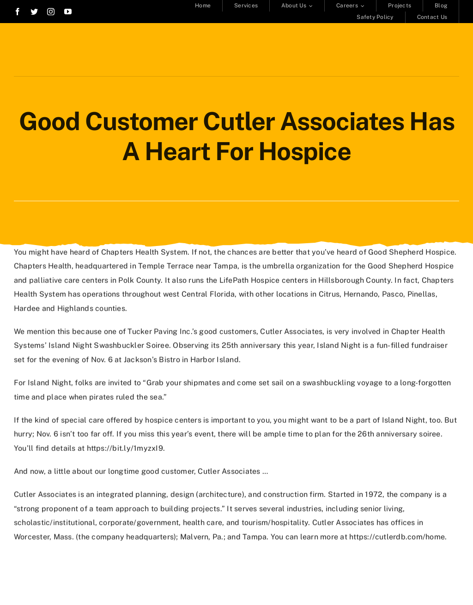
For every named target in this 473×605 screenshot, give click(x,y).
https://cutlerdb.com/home (397, 536)
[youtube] (68, 11)
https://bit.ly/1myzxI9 (125, 447)
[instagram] (51, 11)
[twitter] (34, 11)
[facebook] (17, 11)
